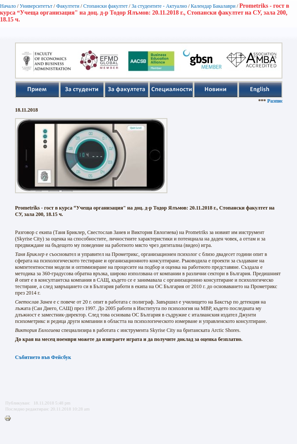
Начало (8, 6)
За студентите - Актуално (159, 6)
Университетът (36, 6)
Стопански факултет (105, 6)
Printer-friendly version (9, 419)
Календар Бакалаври (213, 6)
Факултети (67, 6)
